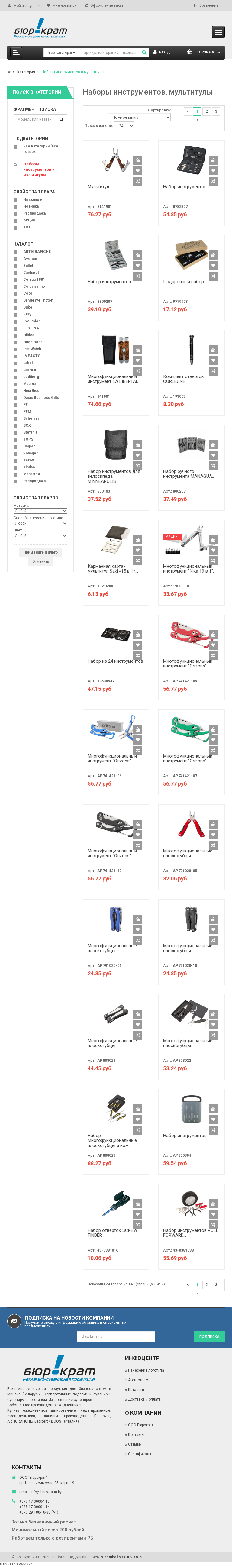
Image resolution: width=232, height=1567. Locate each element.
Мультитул (98, 186)
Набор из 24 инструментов (115, 661)
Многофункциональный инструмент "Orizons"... (187, 663)
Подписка (209, 1337)
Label (28, 363)
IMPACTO (31, 356)
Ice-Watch (32, 349)
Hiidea (28, 335)
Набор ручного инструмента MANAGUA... (189, 474)
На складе (32, 199)
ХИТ (27, 227)
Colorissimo (34, 286)
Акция (29, 220)
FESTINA (31, 328)
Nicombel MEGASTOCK (121, 1557)
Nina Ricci (31, 391)
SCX (27, 425)
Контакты (136, 1435)
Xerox (28, 460)
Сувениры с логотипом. (27, 1399)
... (188, 120)
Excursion (31, 321)
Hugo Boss (33, 342)
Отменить (40, 561)
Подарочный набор (183, 281)
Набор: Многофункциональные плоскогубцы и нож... (112, 1140)
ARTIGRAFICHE (37, 252)
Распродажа (34, 213)
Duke (27, 307)
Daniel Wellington (38, 300)
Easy (27, 314)
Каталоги (136, 1390)
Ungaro (29, 446)
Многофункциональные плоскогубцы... (187, 853)
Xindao (29, 467)
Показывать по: (99, 126)
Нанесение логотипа (146, 1370)
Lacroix (29, 370)
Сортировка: (159, 110)
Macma (29, 384)
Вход (161, 52)
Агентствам (138, 1380)
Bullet (28, 265)
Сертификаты (139, 1454)
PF (25, 404)
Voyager (30, 453)
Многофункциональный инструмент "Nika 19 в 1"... (189, 569)
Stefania (30, 432)
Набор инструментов (185, 186)
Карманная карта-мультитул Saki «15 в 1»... (113, 569)
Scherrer (31, 418)
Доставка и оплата (144, 1399)
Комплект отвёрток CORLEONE (183, 379)
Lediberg (31, 377)
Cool (27, 293)
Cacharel (31, 272)
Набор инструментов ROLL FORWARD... (190, 1233)
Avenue (30, 259)
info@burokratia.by (46, 1492)
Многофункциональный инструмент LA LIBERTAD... (114, 379)
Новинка (31, 206)
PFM (27, 411)
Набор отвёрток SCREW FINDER (112, 1233)
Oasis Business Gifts (41, 398)
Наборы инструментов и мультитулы (73, 72)
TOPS (28, 439)
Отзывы (135, 1444)
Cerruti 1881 (34, 279)
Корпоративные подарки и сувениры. (77, 1394)
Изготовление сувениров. (71, 1399)
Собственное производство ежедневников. (45, 1405)
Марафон (31, 474)
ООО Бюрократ (140, 1425)
